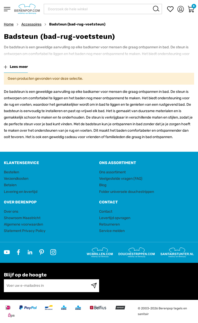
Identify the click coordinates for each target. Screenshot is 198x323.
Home (9, 24)
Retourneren (109, 224)
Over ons (11, 211)
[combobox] (103, 9)
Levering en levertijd (20, 192)
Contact (105, 211)
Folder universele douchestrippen (126, 192)
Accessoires (31, 24)
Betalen (10, 185)
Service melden (112, 231)
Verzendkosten (16, 178)
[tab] (49, 162)
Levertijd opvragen (114, 218)
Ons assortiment (112, 172)
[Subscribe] (94, 285)
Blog (102, 185)
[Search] (156, 8)
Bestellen (11, 172)
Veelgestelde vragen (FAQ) (120, 178)
